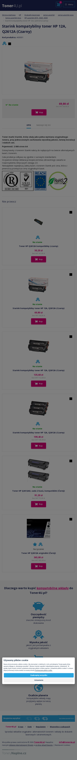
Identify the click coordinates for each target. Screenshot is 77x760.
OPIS (29, 125)
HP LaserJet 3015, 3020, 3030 (36, 18)
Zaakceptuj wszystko (38, 675)
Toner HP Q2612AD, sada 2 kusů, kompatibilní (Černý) (38, 491)
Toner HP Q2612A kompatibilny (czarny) (38, 246)
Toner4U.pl (39, 742)
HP (20, 15)
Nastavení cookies (62, 745)
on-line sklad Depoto (44, 745)
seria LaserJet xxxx (66, 15)
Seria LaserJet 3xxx (13, 18)
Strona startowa (9, 15)
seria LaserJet (49, 15)
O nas (20, 726)
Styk (30, 726)
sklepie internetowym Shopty (21, 745)
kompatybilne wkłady (53, 588)
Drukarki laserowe (32, 15)
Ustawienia (38, 680)
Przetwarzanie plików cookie (43, 670)
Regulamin (41, 726)
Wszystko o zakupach (60, 726)
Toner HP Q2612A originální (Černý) (38, 553)
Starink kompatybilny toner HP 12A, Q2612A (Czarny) (38, 308)
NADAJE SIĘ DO (43, 125)
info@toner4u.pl (67, 742)
